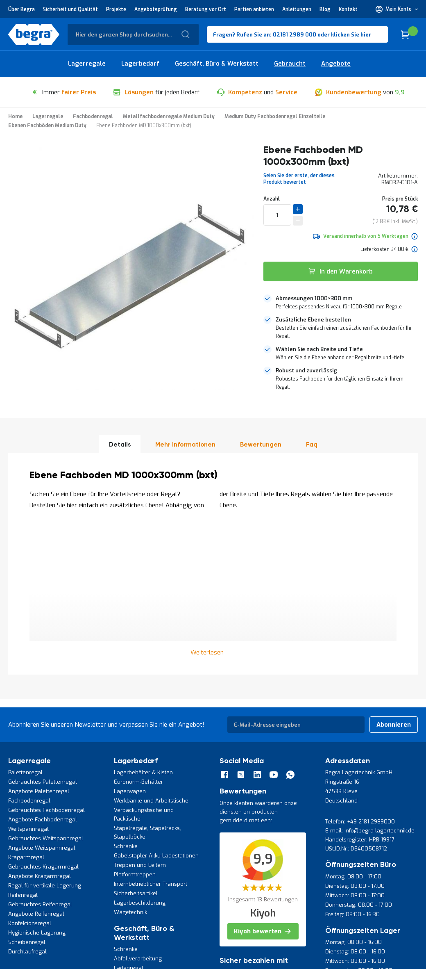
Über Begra (21, 9)
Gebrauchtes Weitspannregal (45, 691)
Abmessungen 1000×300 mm (314, 298)
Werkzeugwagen (135, 840)
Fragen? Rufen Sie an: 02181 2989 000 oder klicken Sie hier (292, 34)
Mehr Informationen (185, 445)
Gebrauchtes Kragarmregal (43, 719)
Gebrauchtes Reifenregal (40, 757)
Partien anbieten (254, 9)
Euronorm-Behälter (138, 635)
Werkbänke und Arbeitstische (151, 653)
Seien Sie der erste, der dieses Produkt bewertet (299, 178)
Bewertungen (260, 445)
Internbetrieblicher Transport (150, 737)
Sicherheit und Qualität (70, 9)
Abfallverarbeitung (138, 811)
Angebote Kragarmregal (39, 729)
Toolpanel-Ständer (137, 830)
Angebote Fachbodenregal (42, 672)
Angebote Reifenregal (36, 767)
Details (120, 445)
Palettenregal (25, 625)
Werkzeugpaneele (137, 849)
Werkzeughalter (134, 858)
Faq (311, 445)
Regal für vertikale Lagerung (44, 738)
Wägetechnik (130, 765)
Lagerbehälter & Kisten (143, 625)
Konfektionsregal (29, 776)
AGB (49, 910)
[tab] (340, 302)
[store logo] (33, 34)
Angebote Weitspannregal (41, 701)
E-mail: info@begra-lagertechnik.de (370, 683)
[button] (397, 9)
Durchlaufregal (27, 804)
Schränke (126, 699)
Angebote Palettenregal (38, 644)
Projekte (116, 9)
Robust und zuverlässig (306, 370)
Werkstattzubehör (136, 868)
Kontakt (348, 9)
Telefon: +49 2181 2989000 (360, 674)
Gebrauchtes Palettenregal (42, 635)
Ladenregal (128, 821)
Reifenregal (23, 748)
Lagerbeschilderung (139, 755)
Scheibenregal (26, 795)
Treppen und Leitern (140, 718)
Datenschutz (22, 910)
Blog (325, 9)
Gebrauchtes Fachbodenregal (46, 663)
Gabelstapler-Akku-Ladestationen (156, 708)
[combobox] (133, 34)
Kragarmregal (26, 710)
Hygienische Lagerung (37, 785)
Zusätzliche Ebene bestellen (313, 319)
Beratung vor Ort (205, 9)
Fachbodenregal (29, 653)
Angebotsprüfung (155, 9)
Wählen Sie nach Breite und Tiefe (319, 349)
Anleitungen (296, 9)
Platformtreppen (135, 727)
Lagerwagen (130, 644)
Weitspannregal (28, 682)
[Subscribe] (393, 578)
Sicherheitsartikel (136, 746)
